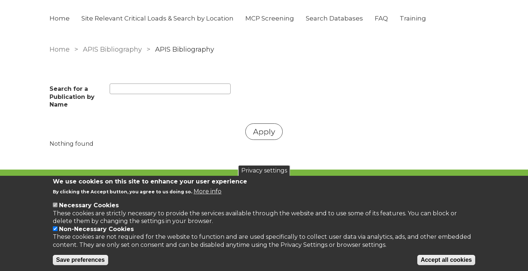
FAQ (381, 18)
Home (60, 18)
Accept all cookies (446, 260)
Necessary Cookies (89, 205)
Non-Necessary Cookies (96, 229)
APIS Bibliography (112, 49)
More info (207, 191)
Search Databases (334, 18)
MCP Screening (269, 18)
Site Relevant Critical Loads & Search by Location (157, 18)
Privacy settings (264, 170)
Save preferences (80, 260)
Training (413, 18)
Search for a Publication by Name (72, 96)
